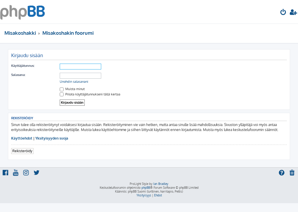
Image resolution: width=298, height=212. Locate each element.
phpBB (145, 187)
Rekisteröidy (22, 151)
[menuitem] (283, 13)
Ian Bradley (160, 184)
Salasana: (18, 75)
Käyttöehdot (21, 138)
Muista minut (72, 89)
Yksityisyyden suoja (51, 138)
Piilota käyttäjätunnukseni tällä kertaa (90, 94)
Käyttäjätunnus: (22, 66)
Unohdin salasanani (74, 82)
